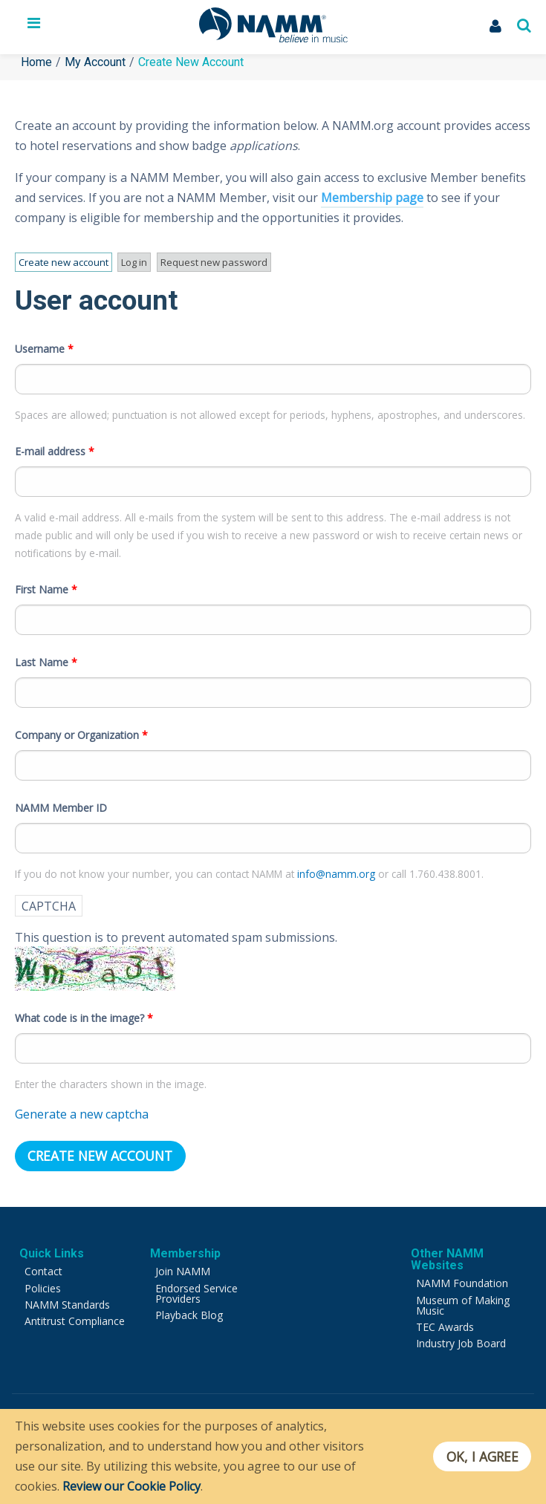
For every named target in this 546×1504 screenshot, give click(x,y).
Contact (43, 1266)
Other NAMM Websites (447, 1254)
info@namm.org (337, 869)
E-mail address (54, 446)
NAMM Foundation (462, 1278)
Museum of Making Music (463, 1300)
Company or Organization (81, 730)
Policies (43, 1283)
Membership (185, 1248)
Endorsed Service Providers (196, 1288)
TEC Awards (445, 1322)
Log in (130, 262)
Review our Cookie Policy (131, 1486)
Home (36, 62)
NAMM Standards (67, 1299)
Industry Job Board (461, 1338)
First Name (46, 584)
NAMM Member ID (61, 802)
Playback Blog (189, 1310)
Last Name (46, 657)
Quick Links (51, 1248)
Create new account (63, 263)
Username (44, 343)
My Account (95, 62)
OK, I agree (482, 1456)
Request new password (207, 262)
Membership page (372, 197)
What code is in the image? (84, 1013)
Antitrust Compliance (75, 1316)
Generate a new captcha (82, 1109)
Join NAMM (182, 1266)
